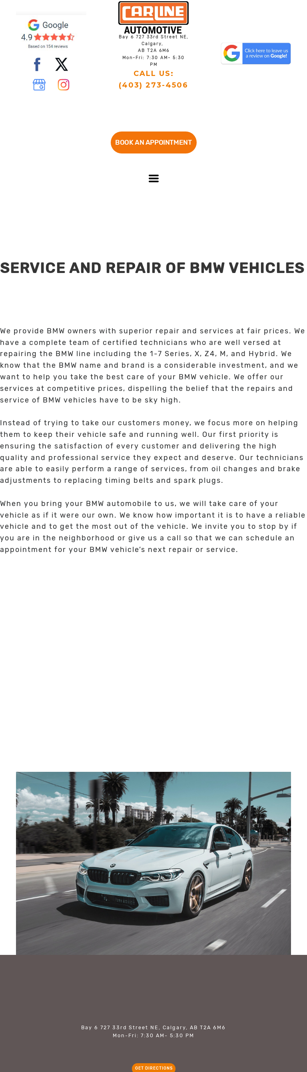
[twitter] (61, 64)
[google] (39, 85)
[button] (154, 142)
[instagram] (63, 85)
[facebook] (37, 64)
